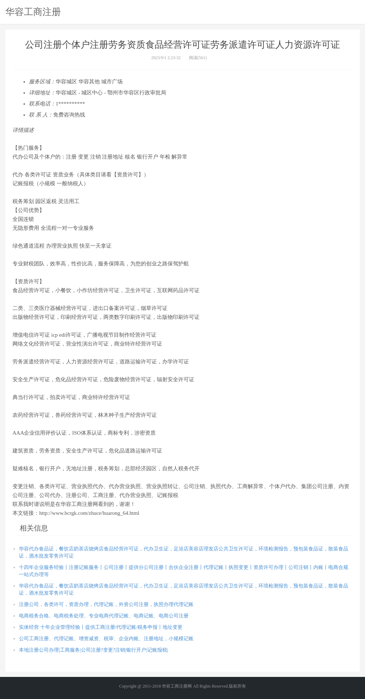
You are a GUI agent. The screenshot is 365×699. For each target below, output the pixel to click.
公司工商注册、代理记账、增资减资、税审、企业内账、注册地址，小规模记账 (106, 638)
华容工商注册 (33, 11)
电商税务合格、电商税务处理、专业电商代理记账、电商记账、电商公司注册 (104, 615)
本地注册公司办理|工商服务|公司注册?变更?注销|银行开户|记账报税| (93, 650)
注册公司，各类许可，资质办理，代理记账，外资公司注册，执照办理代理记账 (106, 604)
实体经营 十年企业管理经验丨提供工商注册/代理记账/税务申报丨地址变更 (100, 627)
